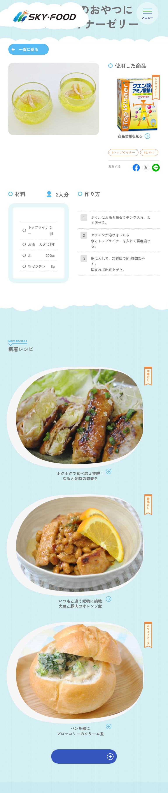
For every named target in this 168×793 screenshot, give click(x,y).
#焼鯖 (122, 605)
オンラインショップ (140, 706)
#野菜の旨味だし (112, 578)
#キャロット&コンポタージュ (77, 596)
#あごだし (87, 569)
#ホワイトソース (36, 596)
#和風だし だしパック (40, 587)
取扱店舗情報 (137, 716)
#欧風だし (49, 578)
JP (152, 784)
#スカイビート (61, 614)
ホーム (88, 704)
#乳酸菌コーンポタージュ (42, 605)
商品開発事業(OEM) (139, 745)
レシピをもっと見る (84, 493)
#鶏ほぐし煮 (33, 614)
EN (160, 784)
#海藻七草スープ (80, 605)
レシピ (88, 748)
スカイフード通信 (95, 761)
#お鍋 (68, 578)
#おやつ (149, 205)
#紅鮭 (105, 605)
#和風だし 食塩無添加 (40, 569)
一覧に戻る (28, 49)
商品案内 (90, 723)
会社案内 (90, 714)
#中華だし (127, 569)
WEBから (45, 734)
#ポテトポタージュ (119, 596)
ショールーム (137, 727)
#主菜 (68, 569)
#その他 (133, 587)
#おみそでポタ (64, 560)
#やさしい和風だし (106, 587)
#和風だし (90, 560)
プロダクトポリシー (95, 736)
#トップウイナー (123, 205)
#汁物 (29, 578)
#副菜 (107, 569)
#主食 (109, 560)
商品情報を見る (130, 188)
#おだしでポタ (35, 560)
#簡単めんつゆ (74, 587)
